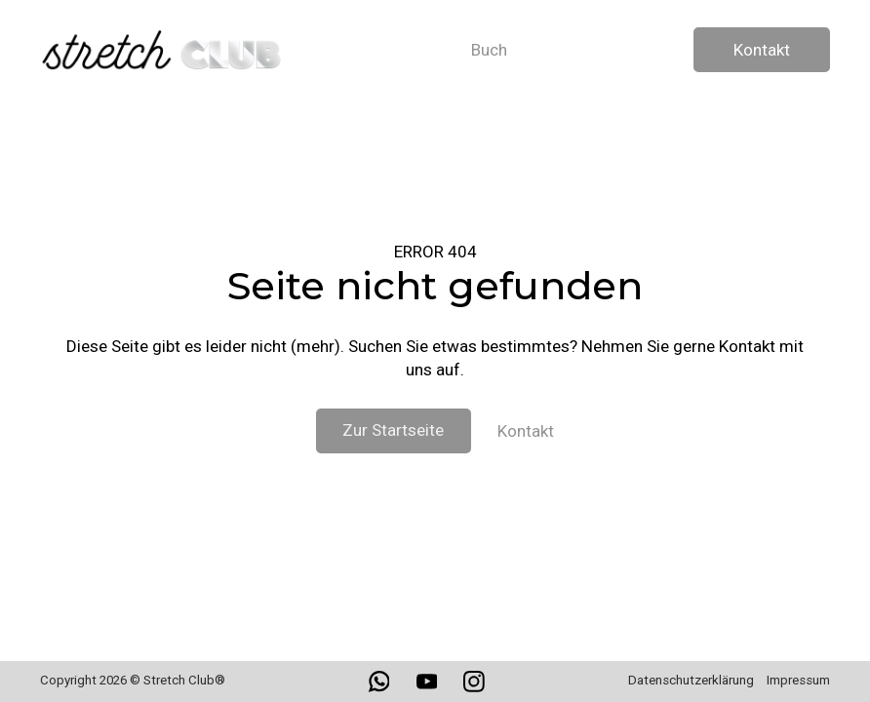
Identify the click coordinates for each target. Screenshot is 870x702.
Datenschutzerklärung (691, 680)
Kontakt (761, 49)
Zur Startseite (393, 430)
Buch (489, 49)
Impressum (798, 680)
